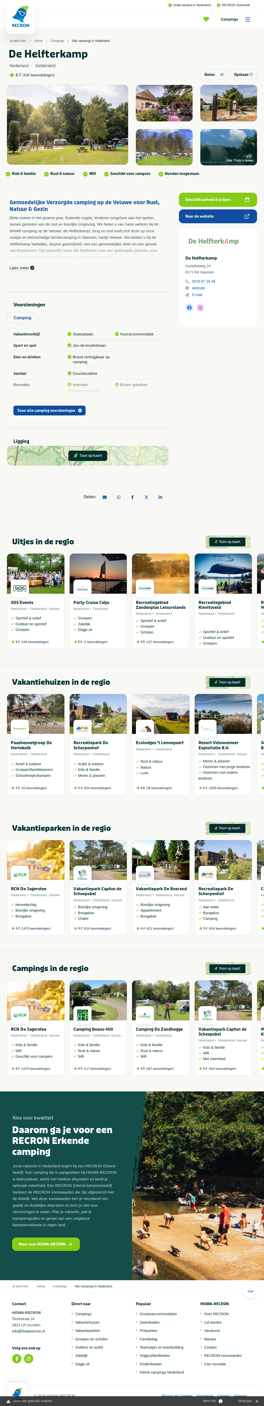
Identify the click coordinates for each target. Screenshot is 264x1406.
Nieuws (210, 1339)
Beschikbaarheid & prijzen (217, 199)
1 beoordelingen (96, 642)
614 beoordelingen (97, 928)
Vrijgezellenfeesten (155, 1356)
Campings (237, 19)
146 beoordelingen (35, 642)
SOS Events (22, 602)
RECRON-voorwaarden (223, 1356)
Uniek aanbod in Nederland (189, 5)
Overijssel (100, 609)
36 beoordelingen (159, 788)
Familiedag (148, 1339)
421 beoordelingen (160, 928)
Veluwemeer (245, 754)
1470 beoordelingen (36, 928)
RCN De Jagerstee (28, 889)
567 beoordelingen (160, 1069)
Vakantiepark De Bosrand (161, 889)
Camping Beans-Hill (93, 1029)
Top (250, 1290)
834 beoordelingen (97, 788)
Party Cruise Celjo (91, 602)
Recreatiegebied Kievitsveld (215, 605)
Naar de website (217, 216)
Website (198, 288)
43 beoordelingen (34, 788)
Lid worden (213, 1322)
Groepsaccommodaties (158, 1314)
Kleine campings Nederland (162, 1372)
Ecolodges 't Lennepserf (160, 742)
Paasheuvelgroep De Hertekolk (31, 745)
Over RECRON (216, 1314)
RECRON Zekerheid (233, 5)
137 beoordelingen (160, 642)
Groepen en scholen (91, 1339)
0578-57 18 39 (203, 281)
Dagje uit (82, 1364)
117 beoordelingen (97, 1069)
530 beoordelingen (39, 75)
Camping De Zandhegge (159, 1029)
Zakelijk (81, 1356)
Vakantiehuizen (87, 1322)
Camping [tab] (22, 318)
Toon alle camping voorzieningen (49, 410)
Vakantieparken (87, 1331)
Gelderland (38, 609)
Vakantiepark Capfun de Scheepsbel (97, 891)
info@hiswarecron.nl (28, 1331)
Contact (210, 1347)
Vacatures (212, 1331)
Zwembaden (150, 1322)
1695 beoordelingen (223, 788)
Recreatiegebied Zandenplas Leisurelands (161, 605)
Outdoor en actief (89, 1347)
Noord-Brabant (122, 1035)
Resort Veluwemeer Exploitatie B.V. (218, 745)
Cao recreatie (215, 1364)
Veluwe (54, 609)
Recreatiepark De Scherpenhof (90, 745)
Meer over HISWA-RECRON (45, 1244)
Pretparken (148, 1331)
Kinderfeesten (151, 1364)
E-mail (197, 295)
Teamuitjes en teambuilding (162, 1347)
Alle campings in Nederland (91, 41)
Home (38, 41)
